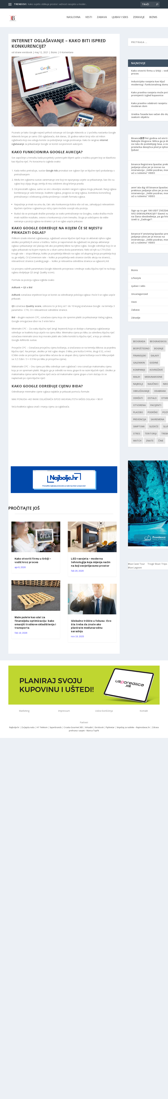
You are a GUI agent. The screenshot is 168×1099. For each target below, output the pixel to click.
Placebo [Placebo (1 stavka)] (138, 413)
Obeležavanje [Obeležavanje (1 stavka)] (141, 392)
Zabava (102, 18)
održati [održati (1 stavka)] (138, 399)
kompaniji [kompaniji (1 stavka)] (139, 371)
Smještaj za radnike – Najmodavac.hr (133, 728)
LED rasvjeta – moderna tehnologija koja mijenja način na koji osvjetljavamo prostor (90, 564)
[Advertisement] (72, 438)
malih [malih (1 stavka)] (136, 378)
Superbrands (56, 728)
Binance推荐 (138, 139)
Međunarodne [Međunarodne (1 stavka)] (153, 378)
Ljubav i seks (120, 18)
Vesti (88, 18)
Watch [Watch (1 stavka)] (137, 442)
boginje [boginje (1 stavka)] (159, 349)
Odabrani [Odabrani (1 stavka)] (160, 392)
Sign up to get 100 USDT (145, 211)
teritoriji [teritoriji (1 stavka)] (151, 434)
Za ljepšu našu (28, 728)
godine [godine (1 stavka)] (154, 364)
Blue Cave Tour (136, 565)
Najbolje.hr (14, 728)
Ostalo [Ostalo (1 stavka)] (152, 399)
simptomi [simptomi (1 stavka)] (139, 427)
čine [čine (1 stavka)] (160, 442)
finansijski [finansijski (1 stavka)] (139, 356)
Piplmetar (110, 728)
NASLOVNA (73, 18)
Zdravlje (139, 18)
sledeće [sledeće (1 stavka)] (154, 427)
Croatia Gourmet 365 (73, 728)
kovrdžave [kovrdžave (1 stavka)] (156, 371)
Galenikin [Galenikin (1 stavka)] (139, 364)
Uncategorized (139, 295)
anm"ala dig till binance (144, 188)
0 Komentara (66, 53)
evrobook (27, 53)
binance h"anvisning (142, 235)
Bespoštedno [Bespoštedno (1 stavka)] (141, 349)
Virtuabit (89, 728)
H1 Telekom (42, 728)
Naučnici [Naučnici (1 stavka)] (153, 385)
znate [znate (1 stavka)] (150, 442)
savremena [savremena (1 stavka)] (157, 420)
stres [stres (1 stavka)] (136, 434)
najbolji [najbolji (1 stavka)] (138, 385)
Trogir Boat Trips (157, 565)
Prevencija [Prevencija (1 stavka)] (139, 420)
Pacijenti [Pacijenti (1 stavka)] (155, 406)
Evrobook (99, 728)
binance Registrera (141, 165)
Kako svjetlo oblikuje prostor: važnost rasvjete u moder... (57, 4)
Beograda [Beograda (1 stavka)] (139, 342)
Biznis (153, 18)
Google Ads (52, 172)
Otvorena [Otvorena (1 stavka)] (139, 406)
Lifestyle (136, 279)
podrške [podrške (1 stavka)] (153, 413)
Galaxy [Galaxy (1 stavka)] (155, 356)
